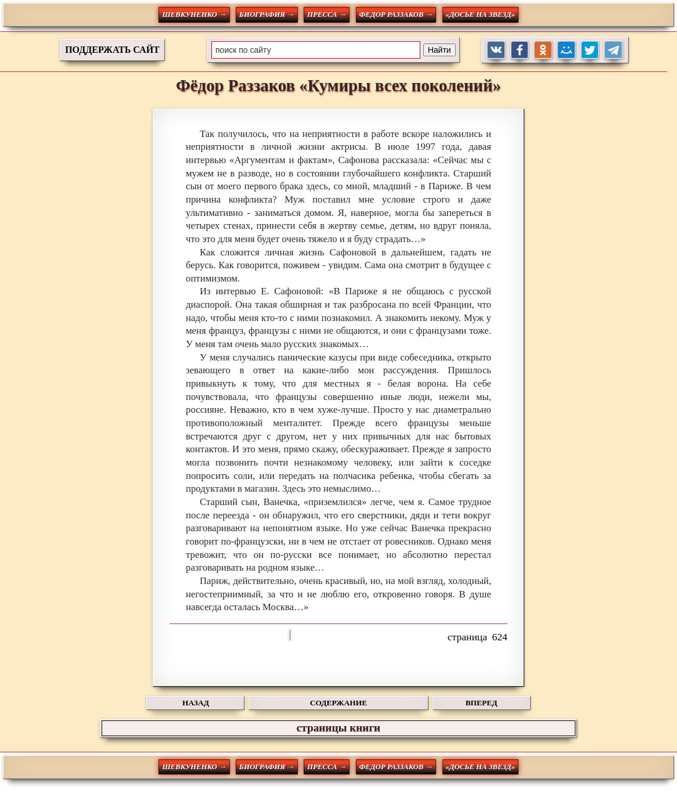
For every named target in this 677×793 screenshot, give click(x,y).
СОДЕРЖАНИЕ (338, 702)
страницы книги (338, 728)
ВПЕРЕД (482, 702)
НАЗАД (195, 702)
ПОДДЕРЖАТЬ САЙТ (112, 50)
